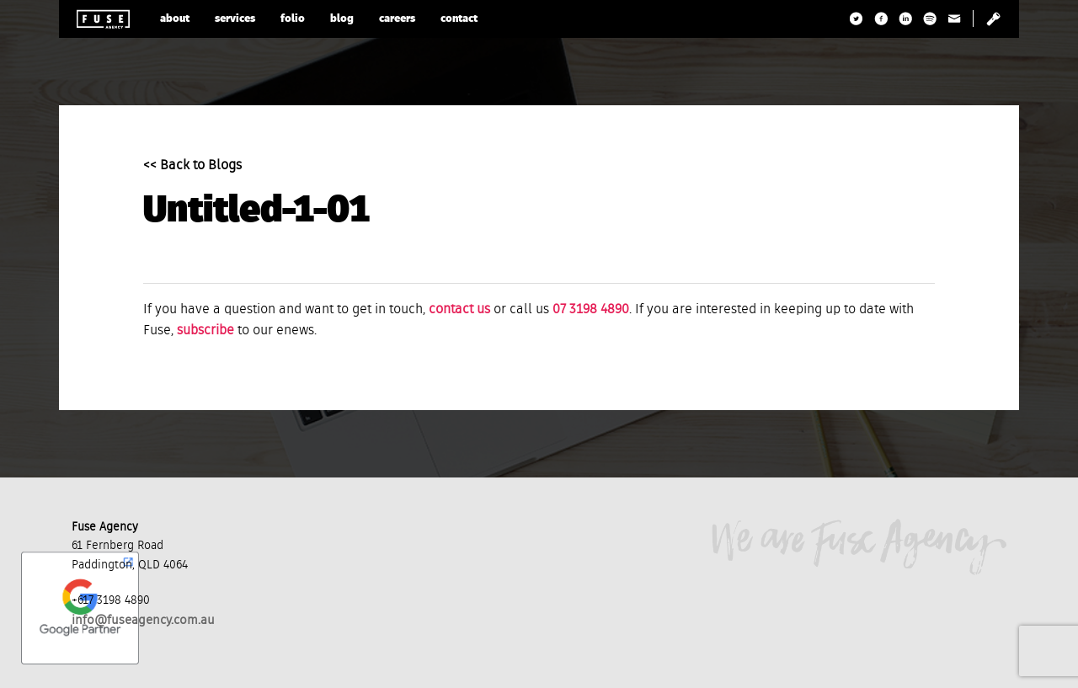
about (174, 18)
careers (397, 18)
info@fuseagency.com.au (143, 620)
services (235, 18)
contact (459, 18)
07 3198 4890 (590, 310)
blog (342, 18)
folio (292, 18)
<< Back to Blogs (192, 166)
